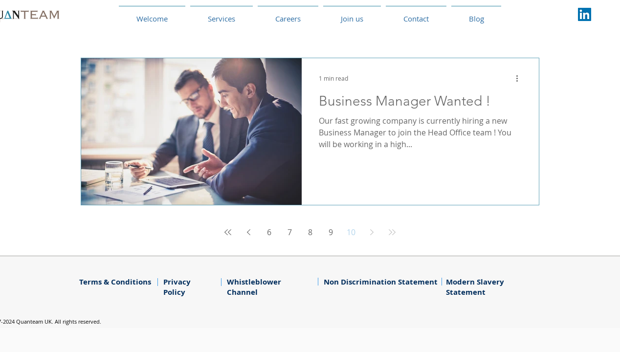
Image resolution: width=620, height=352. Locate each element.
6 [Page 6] (269, 232)
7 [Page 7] (290, 232)
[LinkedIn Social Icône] (584, 14)
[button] (288, 14)
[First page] (228, 232)
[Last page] (392, 232)
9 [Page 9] (331, 232)
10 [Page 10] (351, 232)
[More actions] (520, 78)
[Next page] (371, 232)
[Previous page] (248, 232)
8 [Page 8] (310, 232)
